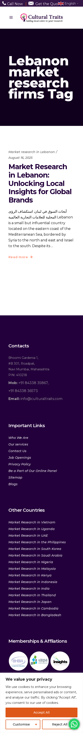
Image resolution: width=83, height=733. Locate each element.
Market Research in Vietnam (31, 522)
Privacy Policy (19, 464)
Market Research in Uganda (31, 529)
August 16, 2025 (20, 158)
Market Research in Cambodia (33, 608)
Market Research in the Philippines (37, 542)
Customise (21, 724)
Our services (18, 444)
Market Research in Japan (30, 602)
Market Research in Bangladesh (34, 615)
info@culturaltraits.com (35, 399)
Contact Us (17, 451)
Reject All (59, 724)
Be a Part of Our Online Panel (32, 471)
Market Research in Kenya (30, 575)
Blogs (12, 484)
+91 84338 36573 (23, 391)
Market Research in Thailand (32, 595)
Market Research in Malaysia (32, 569)
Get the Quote (48, 4)
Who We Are (18, 438)
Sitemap (15, 477)
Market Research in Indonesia (32, 582)
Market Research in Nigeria (30, 562)
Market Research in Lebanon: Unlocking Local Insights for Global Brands (39, 183)
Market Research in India (29, 589)
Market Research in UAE (28, 536)
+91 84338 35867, (28, 383)
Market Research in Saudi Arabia (35, 555)
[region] (41, 703)
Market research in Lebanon (31, 152)
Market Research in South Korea (34, 549)
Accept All (41, 712)
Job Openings (19, 458)
